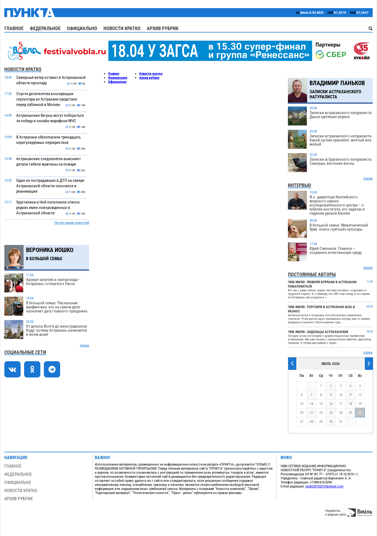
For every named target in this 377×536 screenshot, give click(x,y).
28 (311, 421)
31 (340, 421)
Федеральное (45, 28)
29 (321, 421)
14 (311, 404)
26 (360, 413)
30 (331, 421)
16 (331, 404)
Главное (14, 28)
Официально (82, 28)
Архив (84, 345)
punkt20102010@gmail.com (324, 486)
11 (350, 395)
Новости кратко (122, 28)
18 (350, 404)
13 (301, 404)
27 (301, 421)
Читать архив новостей (71, 223)
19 (360, 404)
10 (340, 395)
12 (360, 395)
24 (340, 413)
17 (340, 404)
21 (311, 413)
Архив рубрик (162, 28)
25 (350, 413)
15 (321, 404)
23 (331, 413)
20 (301, 413)
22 (321, 413)
